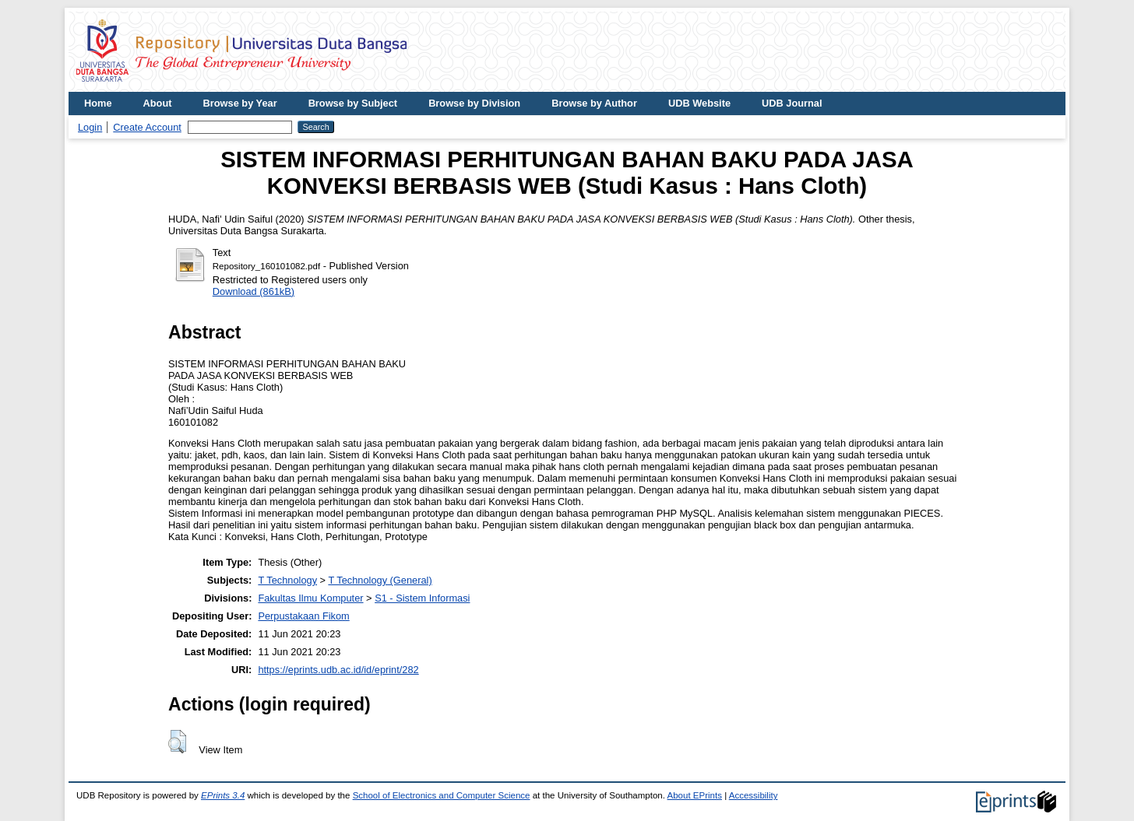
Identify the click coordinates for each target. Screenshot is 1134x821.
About (157, 103)
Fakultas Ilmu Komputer (310, 598)
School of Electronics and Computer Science (441, 795)
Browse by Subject (353, 103)
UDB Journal (792, 103)
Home (98, 103)
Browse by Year (240, 103)
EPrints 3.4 (223, 795)
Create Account (147, 127)
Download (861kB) (253, 291)
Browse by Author (594, 103)
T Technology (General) (379, 580)
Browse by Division (474, 103)
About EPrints (694, 795)
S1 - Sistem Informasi (422, 598)
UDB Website (699, 103)
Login (90, 127)
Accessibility (753, 795)
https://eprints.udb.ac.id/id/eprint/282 (338, 669)
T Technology (287, 580)
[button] (177, 741)
